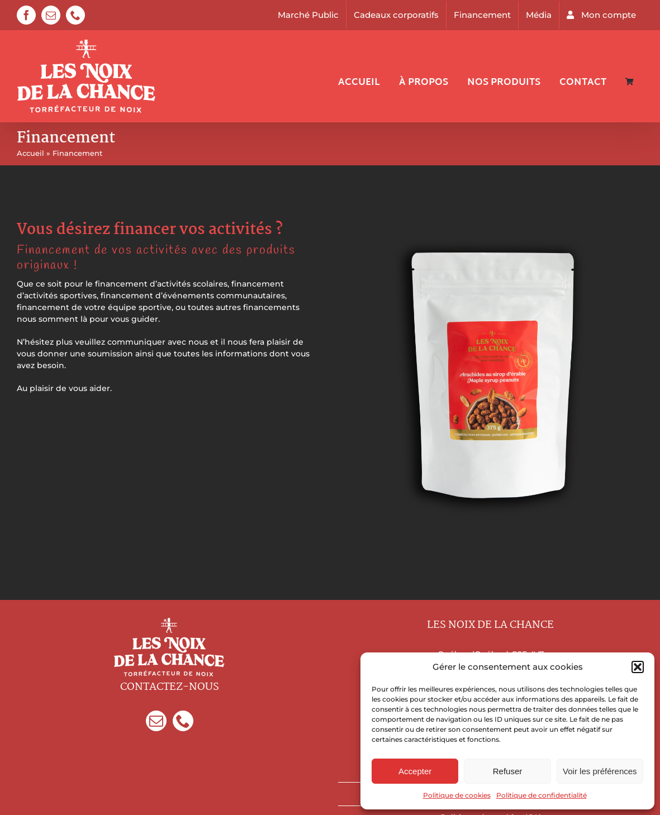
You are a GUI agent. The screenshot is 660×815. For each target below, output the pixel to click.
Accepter (414, 771)
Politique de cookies (457, 795)
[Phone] (183, 721)
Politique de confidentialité (541, 795)
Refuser (508, 771)
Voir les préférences (600, 771)
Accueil (30, 153)
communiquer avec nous (157, 342)
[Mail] (156, 721)
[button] (637, 667)
